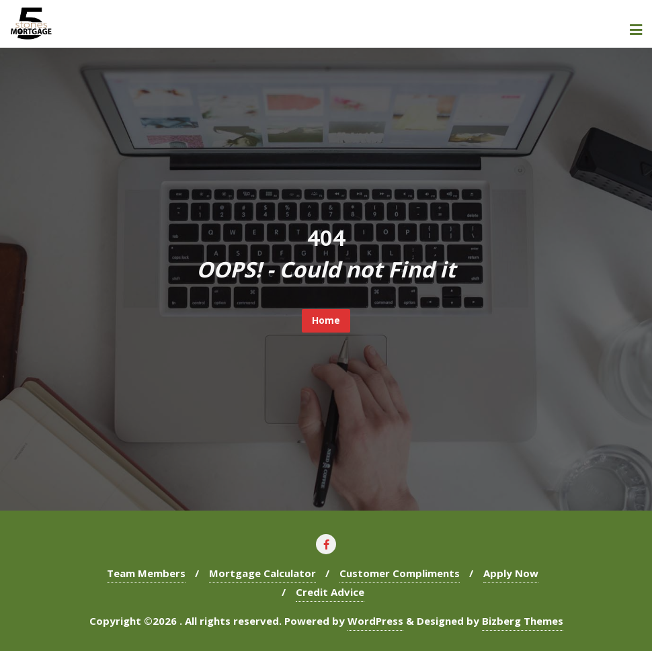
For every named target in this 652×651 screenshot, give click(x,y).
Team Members (146, 573)
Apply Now (510, 573)
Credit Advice (330, 592)
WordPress (375, 620)
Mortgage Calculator (262, 573)
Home (326, 320)
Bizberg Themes (522, 620)
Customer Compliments (399, 573)
